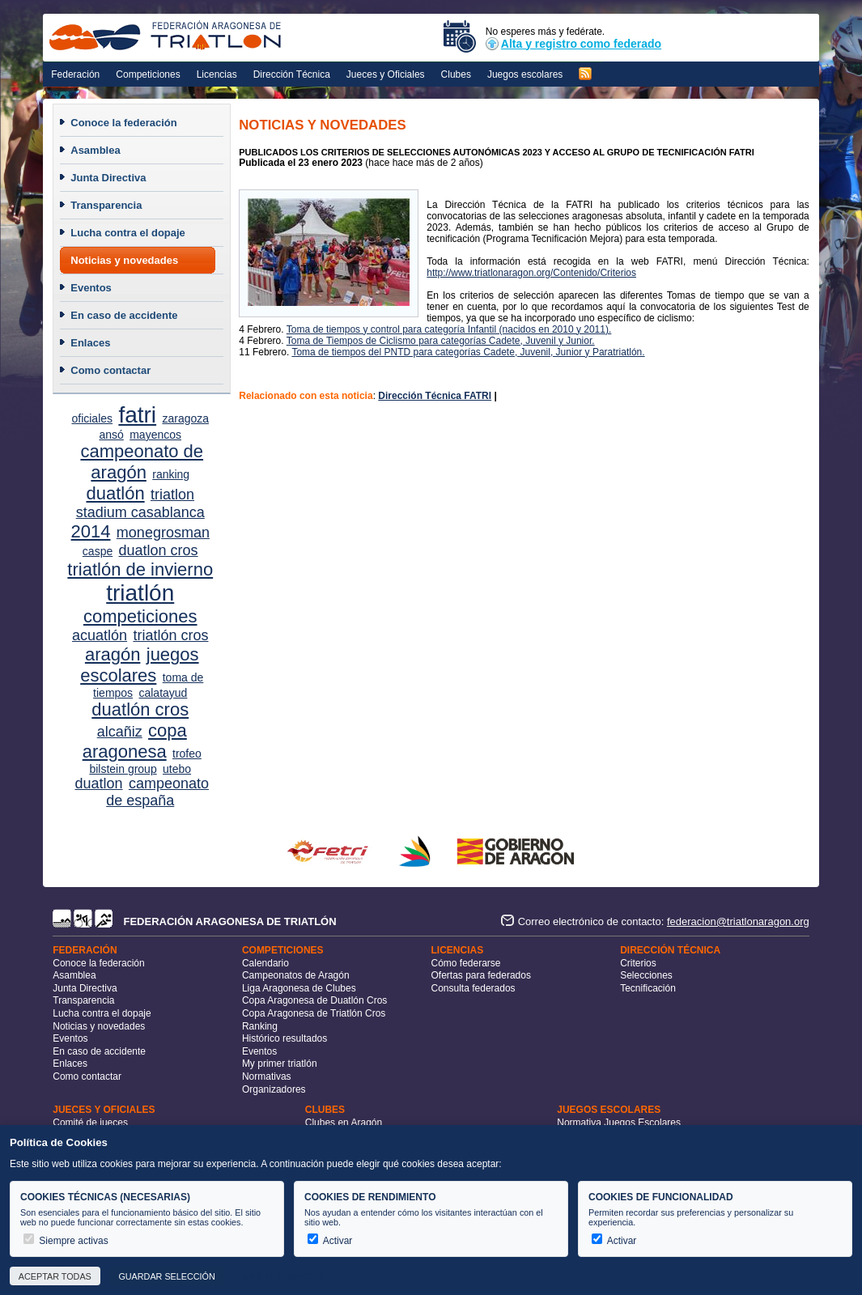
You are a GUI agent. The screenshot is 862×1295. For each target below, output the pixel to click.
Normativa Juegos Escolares (619, 1122)
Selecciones (646, 975)
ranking (170, 474)
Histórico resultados (284, 1038)
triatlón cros (170, 635)
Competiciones (148, 74)
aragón (113, 654)
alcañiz (119, 732)
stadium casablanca (140, 512)
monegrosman (163, 532)
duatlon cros (158, 550)
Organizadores (274, 1089)
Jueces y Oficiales (385, 74)
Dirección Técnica (291, 74)
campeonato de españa (157, 792)
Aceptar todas (55, 1276)
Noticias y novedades (124, 260)
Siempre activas (65, 1240)
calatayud (162, 692)
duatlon (99, 783)
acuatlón (99, 635)
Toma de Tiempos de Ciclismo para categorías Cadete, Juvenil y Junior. (441, 340)
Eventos (91, 288)
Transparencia (106, 205)
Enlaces (90, 343)
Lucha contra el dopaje (127, 233)
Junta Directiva (108, 178)
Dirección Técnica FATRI (434, 395)
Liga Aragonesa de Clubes (299, 988)
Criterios (638, 963)
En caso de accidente (123, 315)
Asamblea (95, 150)
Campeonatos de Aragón (296, 975)
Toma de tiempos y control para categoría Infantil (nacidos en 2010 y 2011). (449, 329)
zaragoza (185, 418)
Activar (330, 1240)
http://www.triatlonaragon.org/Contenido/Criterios (531, 272)
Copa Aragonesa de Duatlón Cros (314, 1000)
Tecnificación (648, 988)
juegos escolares (139, 665)
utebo (177, 768)
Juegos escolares (525, 74)
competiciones (140, 616)
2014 (91, 531)
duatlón (115, 493)
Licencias (217, 74)
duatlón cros (140, 709)
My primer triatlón (279, 1063)
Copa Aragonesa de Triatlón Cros (313, 1013)
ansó (111, 434)
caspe (98, 551)
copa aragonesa (135, 741)
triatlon (172, 494)
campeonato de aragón (141, 461)
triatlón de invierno (140, 569)
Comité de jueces (90, 1122)
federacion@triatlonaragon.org (738, 921)
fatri (137, 414)
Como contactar (110, 370)
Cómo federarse (466, 963)
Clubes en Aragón (343, 1122)
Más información (283, 1276)
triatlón (140, 592)
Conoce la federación (123, 123)
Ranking (260, 1026)
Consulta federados (473, 988)
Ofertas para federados (481, 975)
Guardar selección (166, 1276)
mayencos (155, 434)
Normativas (266, 1076)
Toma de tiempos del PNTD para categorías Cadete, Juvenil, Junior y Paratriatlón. (467, 352)
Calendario (265, 963)
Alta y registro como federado (573, 43)
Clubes (456, 74)
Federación (75, 74)
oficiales (92, 418)
